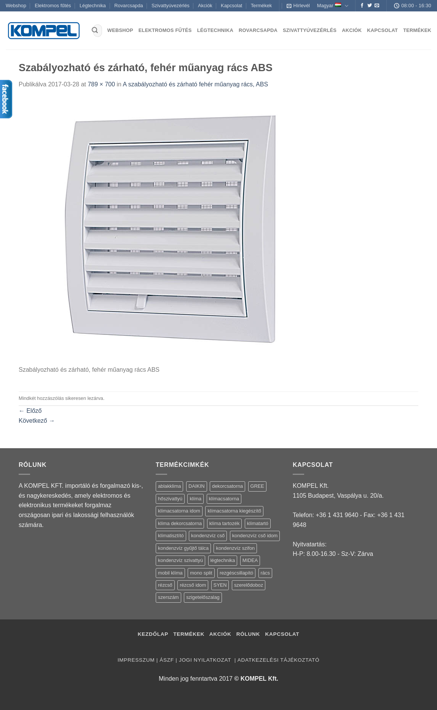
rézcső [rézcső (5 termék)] (165, 585)
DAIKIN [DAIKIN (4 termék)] (196, 486)
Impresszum (136, 660)
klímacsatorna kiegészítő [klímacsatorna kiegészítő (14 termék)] (234, 511)
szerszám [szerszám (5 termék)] (168, 597)
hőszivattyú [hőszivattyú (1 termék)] (170, 498)
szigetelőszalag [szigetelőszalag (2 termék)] (203, 597)
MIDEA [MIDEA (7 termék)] (250, 560)
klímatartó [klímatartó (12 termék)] (257, 523)
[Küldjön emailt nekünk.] (377, 5)
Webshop (16, 5)
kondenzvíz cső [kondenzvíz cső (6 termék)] (208, 535)
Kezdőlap (153, 634)
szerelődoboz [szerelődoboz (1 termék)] (248, 585)
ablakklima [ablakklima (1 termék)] (169, 486)
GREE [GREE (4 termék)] (257, 486)
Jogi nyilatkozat (206, 660)
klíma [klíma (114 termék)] (195, 498)
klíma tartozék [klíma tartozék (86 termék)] (224, 523)
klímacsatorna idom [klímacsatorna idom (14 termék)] (179, 511)
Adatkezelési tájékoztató (278, 660)
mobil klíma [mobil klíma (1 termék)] (170, 573)
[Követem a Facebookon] (362, 5)
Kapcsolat (231, 5)
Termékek (261, 5)
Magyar (332, 6)
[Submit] (94, 30)
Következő (37, 420)
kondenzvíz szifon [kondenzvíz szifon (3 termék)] (235, 548)
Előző (30, 411)
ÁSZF (166, 660)
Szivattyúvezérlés (171, 5)
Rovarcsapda (128, 5)
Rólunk (248, 634)
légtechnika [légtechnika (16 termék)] (223, 560)
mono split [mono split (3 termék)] (201, 573)
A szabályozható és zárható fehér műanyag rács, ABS (195, 84)
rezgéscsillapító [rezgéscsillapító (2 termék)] (236, 573)
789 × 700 (101, 84)
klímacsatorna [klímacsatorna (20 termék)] (224, 498)
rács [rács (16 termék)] (265, 573)
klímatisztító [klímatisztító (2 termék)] (171, 535)
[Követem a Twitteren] (369, 5)
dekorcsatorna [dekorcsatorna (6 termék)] (227, 486)
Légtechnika (93, 5)
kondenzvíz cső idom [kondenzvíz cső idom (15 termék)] (255, 535)
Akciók (205, 5)
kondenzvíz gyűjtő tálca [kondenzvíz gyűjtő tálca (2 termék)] (183, 548)
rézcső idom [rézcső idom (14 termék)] (193, 585)
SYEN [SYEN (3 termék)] (220, 585)
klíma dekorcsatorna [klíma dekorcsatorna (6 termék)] (180, 523)
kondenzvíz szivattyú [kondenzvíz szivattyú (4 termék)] (180, 560)
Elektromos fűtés (53, 5)
